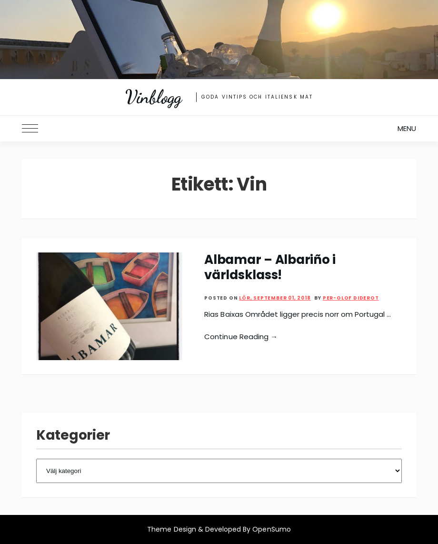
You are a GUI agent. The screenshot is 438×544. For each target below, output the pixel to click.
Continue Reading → (241, 337)
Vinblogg (153, 97)
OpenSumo (271, 529)
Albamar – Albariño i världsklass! (270, 267)
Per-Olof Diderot (351, 298)
